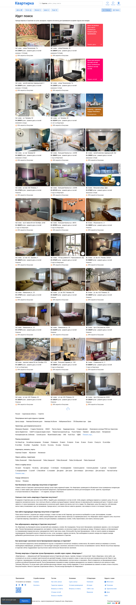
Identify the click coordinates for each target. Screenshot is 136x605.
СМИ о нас (90, 588)
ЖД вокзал (32, 452)
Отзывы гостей (56, 592)
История (89, 585)
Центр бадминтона (21, 432)
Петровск (26, 481)
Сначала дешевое (92, 468)
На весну (66, 445)
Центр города (19, 421)
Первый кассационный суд (61, 432)
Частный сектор (112, 470)
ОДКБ (79, 434)
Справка (36, 582)
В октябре (18, 445)
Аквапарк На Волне (50, 421)
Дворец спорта (95, 432)
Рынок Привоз (76, 432)
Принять (25, 601)
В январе (46, 442)
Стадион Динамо (82, 429)
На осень (51, 445)
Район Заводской (48, 460)
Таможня (86, 432)
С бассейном (41, 470)
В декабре (35, 445)
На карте (18, 468)
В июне (83, 442)
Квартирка (25, 3)
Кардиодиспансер (69, 429)
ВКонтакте (110, 582)
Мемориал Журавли (21, 429)
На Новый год (19, 442)
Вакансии (90, 592)
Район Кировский (89, 460)
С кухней (32, 470)
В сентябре (106, 442)
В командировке (66, 468)
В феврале (54, 442)
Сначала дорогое (78, 468)
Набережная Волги (65, 421)
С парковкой (112, 468)
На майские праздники (33, 442)
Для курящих (45, 468)
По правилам (6, 601)
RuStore (25, 585)
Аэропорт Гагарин (21, 452)
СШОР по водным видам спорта (40, 432)
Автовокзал (41, 452)
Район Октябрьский (75, 460)
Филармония (106, 432)
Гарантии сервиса (57, 585)
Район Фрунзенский (35, 460)
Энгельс (18, 481)
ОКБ (64, 434)
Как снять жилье (56, 582)
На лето (43, 445)
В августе (98, 442)
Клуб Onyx (71, 434)
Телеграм (110, 585)
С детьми (103, 468)
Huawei (22, 585)
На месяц (35, 468)
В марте (62, 442)
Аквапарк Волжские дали (34, 421)
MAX (106, 595)
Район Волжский (62, 460)
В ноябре (27, 445)
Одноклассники (112, 588)
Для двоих (60, 470)
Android (19, 585)
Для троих (69, 470)
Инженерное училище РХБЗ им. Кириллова (104, 429)
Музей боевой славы (54, 434)
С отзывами (51, 470)
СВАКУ (47, 429)
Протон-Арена (56, 429)
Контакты (36, 585)
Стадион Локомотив (36, 429)
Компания (90, 582)
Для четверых (78, 470)
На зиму (58, 445)
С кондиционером (21, 470)
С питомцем (55, 468)
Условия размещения (76, 585)
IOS (16, 585)
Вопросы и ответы (57, 588)
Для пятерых (89, 470)
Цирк (89, 421)
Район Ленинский (21, 460)
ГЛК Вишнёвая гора (79, 421)
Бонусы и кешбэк (56, 595)
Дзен (108, 592)
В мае (77, 442)
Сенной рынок (41, 434)
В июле (90, 442)
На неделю (26, 468)
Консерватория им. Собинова (24, 434)
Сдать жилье (73, 582)
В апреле (70, 442)
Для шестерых (100, 470)
